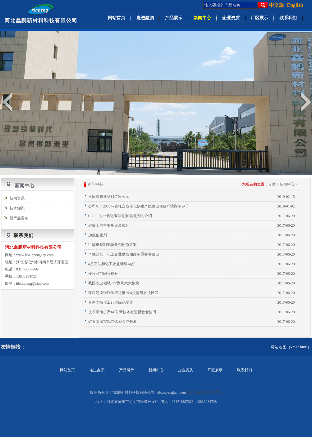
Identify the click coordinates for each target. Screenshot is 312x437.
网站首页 (116, 18)
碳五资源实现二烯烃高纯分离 (112, 321)
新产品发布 (19, 218)
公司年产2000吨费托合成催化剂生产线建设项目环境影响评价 (138, 206)
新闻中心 (202, 18)
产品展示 (173, 18)
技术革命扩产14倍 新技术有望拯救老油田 (122, 312)
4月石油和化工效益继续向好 (111, 264)
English (295, 5)
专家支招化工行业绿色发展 (110, 302)
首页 (272, 184)
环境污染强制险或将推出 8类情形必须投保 (123, 293)
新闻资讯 (17, 198)
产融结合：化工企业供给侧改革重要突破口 (123, 254)
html (303, 347)
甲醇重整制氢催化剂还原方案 (112, 245)
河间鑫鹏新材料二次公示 (108, 196)
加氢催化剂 (97, 235)
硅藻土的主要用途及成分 (108, 225)
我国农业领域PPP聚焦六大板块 (113, 283)
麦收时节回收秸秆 (103, 273)
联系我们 (288, 18)
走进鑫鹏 (145, 18)
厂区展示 (259, 18)
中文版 (276, 5)
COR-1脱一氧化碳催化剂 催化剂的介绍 (120, 216)
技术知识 (17, 208)
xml (294, 347)
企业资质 (231, 18)
